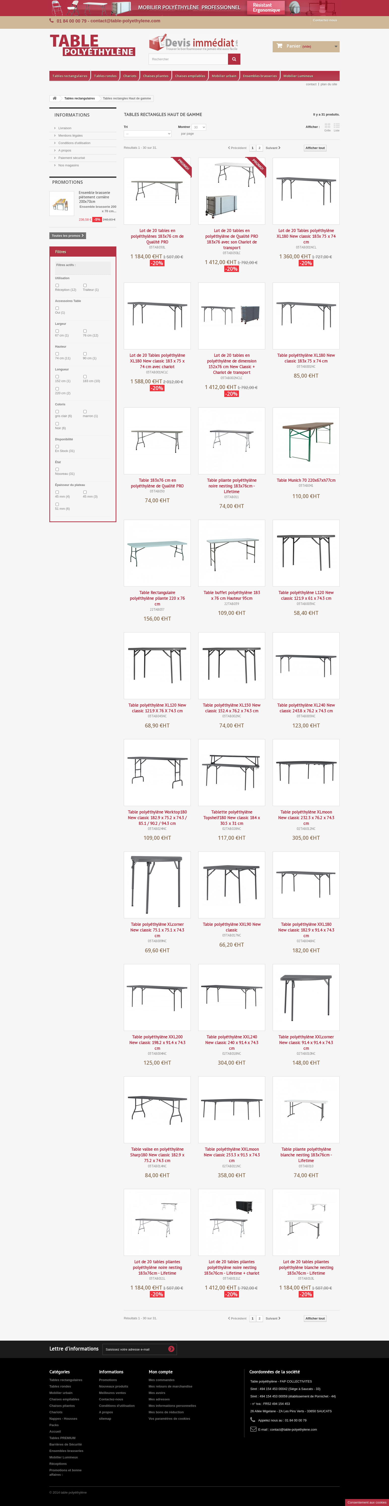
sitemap (105, 1418)
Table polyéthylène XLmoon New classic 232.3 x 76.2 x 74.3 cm (306, 817)
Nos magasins (68, 165)
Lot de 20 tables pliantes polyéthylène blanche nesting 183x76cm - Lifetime (306, 1267)
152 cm (62, 381)
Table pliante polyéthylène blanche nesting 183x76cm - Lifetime (306, 1154)
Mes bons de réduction (166, 1412)
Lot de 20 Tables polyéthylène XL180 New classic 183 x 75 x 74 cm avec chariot (157, 361)
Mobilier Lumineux (298, 76)
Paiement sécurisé (71, 158)
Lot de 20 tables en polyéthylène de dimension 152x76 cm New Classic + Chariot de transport (231, 364)
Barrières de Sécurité (65, 1444)
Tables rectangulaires (69, 76)
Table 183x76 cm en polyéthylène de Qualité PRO (157, 483)
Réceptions (58, 1464)
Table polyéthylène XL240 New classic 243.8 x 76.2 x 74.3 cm (306, 708)
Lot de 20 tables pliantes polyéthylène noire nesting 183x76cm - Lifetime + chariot (231, 1267)
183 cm (91, 381)
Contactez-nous (325, 20)
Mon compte (160, 1372)
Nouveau (65, 474)
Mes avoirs (157, 1393)
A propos (64, 150)
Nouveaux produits (113, 1386)
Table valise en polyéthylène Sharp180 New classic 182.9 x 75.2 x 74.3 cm (157, 1154)
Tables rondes (105, 76)
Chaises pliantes (155, 76)
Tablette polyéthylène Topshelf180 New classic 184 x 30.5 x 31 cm (231, 817)
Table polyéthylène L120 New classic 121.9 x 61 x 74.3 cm (306, 595)
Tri (126, 127)
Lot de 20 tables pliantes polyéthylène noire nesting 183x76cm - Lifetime (157, 1267)
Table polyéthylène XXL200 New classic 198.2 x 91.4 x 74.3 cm (157, 1042)
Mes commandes (162, 1380)
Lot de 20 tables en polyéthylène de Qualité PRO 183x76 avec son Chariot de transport (231, 239)
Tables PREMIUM (62, 1438)
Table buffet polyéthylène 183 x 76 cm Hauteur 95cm (231, 595)
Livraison (64, 128)
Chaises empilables (190, 76)
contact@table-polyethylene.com (293, 1429)
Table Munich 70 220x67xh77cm (306, 480)
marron (90, 416)
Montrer (184, 127)
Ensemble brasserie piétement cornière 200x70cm (94, 197)
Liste (337, 127)
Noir (60, 428)
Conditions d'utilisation (74, 143)
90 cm (90, 358)
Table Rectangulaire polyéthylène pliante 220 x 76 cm (157, 598)
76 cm (90, 335)
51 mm (62, 509)
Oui (60, 312)
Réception (65, 290)
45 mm (62, 496)
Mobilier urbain (224, 76)
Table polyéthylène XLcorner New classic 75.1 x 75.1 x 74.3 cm (157, 930)
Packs (54, 1425)
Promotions (67, 182)
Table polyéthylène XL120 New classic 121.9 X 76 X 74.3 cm (157, 708)
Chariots (129, 76)
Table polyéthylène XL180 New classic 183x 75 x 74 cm (306, 358)
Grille (327, 127)
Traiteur (91, 290)
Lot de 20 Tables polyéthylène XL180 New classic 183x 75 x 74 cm (306, 236)
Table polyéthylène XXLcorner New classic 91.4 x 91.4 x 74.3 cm (306, 1042)
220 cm (62, 393)
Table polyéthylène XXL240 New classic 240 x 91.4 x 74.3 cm (231, 1042)
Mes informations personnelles (172, 1406)
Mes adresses (159, 1399)
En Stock (65, 451)
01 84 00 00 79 (72, 21)
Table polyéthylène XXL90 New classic (232, 927)
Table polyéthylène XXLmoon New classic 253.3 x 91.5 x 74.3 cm (232, 1154)
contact (311, 84)
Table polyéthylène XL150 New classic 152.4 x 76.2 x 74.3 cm (231, 708)
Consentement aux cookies (367, 1502)
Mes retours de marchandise (170, 1386)
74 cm (62, 358)
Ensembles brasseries (260, 76)
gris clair (63, 416)
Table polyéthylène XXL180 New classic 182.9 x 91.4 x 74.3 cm (306, 930)
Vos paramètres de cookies (169, 1418)
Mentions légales (70, 135)
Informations (72, 115)
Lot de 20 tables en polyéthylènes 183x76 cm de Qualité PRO (157, 236)
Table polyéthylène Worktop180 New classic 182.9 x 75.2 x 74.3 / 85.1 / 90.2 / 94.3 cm (157, 817)
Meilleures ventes (112, 1393)
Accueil (55, 1431)
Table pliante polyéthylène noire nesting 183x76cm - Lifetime (232, 486)
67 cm (62, 335)
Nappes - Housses (63, 1418)
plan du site (329, 84)
